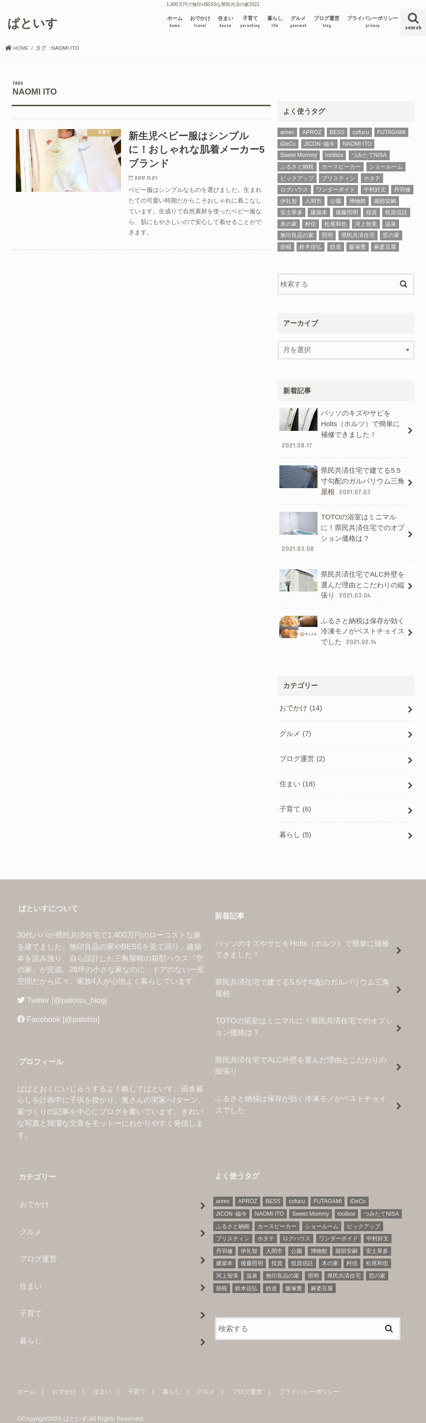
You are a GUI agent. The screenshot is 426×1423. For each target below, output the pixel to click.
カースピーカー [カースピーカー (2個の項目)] (341, 166)
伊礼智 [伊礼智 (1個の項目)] (288, 201)
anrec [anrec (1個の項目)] (287, 132)
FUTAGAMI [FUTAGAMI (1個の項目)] (391, 132)
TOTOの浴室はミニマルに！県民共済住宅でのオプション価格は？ (342, 529)
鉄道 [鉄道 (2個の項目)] (335, 247)
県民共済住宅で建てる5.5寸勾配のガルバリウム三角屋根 (342, 479)
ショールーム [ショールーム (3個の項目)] (386, 166)
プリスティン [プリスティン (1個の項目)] (338, 178)
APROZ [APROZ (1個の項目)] (311, 132)
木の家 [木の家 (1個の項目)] (288, 224)
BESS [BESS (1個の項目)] (337, 132)
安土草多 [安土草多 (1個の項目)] (291, 212)
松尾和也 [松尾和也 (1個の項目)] (336, 224)
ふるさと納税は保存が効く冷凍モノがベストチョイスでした (342, 625)
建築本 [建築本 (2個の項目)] (319, 212)
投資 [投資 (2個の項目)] (371, 212)
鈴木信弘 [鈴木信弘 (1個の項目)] (310, 247)
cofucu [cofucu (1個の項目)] (360, 132)
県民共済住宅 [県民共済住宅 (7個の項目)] (358, 235)
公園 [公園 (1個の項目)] (335, 201)
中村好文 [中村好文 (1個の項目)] (375, 189)
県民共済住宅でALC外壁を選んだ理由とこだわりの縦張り (342, 580)
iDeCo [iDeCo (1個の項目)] (288, 144)
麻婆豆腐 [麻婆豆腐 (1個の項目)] (385, 247)
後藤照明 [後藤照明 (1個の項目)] (347, 212)
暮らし (275, 22)
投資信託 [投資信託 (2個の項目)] (396, 212)
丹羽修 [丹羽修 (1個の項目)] (402, 189)
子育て (250, 22)
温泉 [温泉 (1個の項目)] (390, 224)
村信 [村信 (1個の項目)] (310, 224)
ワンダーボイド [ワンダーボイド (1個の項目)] (335, 189)
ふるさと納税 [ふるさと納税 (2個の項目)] (297, 166)
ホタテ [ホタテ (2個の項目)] (372, 178)
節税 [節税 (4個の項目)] (285, 247)
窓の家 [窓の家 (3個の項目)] (391, 235)
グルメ (298, 22)
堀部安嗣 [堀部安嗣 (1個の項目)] (385, 201)
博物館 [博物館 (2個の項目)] (357, 201)
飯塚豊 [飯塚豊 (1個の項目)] (357, 247)
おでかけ (200, 22)
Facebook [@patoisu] (63, 1009)
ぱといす (32, 22)
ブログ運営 (326, 22)
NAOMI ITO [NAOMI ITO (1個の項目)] (357, 144)
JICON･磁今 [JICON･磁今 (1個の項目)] (319, 144)
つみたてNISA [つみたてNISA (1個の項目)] (369, 155)
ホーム (175, 22)
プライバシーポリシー (372, 22)
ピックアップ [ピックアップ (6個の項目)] (297, 178)
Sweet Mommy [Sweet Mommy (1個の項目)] (298, 155)
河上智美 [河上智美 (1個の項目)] (366, 224)
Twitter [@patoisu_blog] (67, 990)
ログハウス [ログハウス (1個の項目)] (294, 189)
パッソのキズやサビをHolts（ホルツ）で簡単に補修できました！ (339, 428)
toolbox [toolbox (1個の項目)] (334, 155)
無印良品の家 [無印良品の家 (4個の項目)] (297, 235)
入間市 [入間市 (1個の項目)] (313, 201)
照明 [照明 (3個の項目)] (327, 235)
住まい (225, 22)
